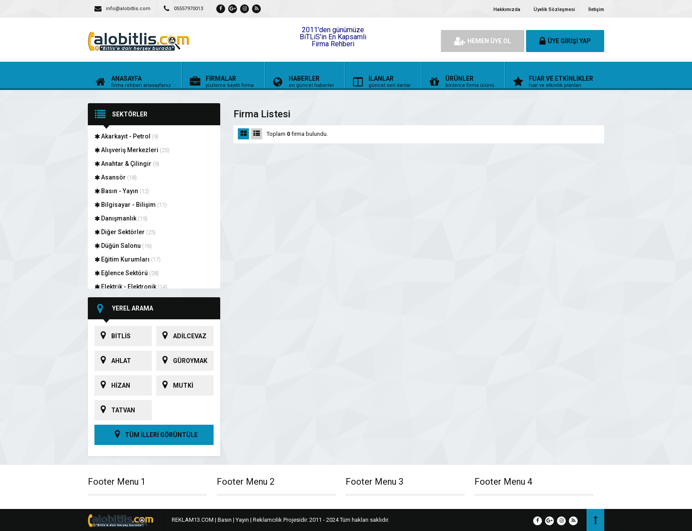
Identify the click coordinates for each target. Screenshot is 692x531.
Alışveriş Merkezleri (131, 149)
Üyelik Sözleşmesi (554, 9)
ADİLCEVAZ (181, 336)
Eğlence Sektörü (126, 273)
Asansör (115, 177)
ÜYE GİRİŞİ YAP (565, 41)
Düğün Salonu (123, 245)
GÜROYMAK (181, 361)
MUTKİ (174, 385)
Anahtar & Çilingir (126, 163)
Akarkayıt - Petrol (126, 136)
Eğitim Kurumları (127, 259)
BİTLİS (112, 336)
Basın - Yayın (121, 190)
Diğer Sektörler (125, 232)
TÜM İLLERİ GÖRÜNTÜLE (154, 435)
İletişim (596, 9)
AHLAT (112, 361)
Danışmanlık (120, 218)
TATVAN (114, 410)
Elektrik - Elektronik (130, 286)
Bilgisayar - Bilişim (130, 204)
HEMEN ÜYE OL (482, 41)
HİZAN (112, 385)
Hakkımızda (506, 9)
